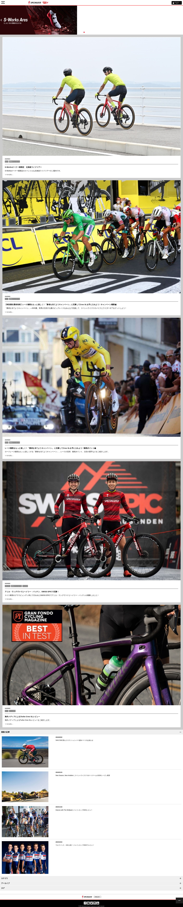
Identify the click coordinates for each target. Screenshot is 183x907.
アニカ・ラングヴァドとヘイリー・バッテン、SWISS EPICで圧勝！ (32, 592)
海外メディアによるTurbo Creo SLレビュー (22, 717)
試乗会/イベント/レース (14, 161)
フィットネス (12, 711)
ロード (6, 161)
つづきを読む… (9, 174)
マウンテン (7, 586)
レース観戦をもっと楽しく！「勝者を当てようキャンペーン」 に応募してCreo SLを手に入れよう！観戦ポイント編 (50, 448)
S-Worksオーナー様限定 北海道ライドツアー (23, 167)
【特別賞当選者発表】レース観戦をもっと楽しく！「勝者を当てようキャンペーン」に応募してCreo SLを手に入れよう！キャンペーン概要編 (60, 304)
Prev (1, 20)
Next (182, 20)
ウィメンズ (25, 586)
